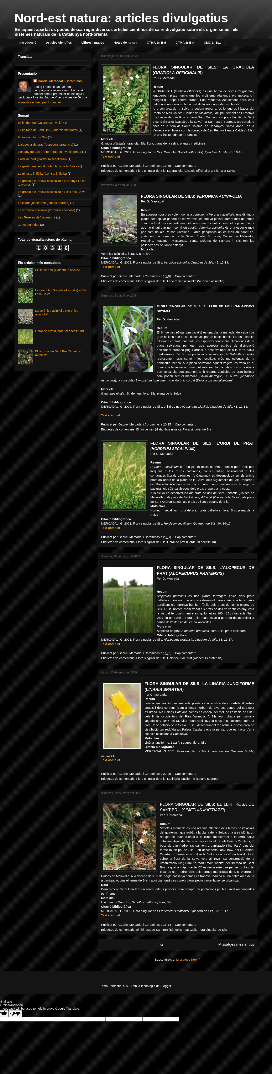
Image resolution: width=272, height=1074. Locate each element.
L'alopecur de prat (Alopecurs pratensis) (195, 658)
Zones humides (28, 224)
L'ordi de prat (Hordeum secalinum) (191, 542)
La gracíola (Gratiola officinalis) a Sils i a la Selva (201, 170)
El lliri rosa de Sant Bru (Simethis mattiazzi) (166, 929)
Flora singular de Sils (150, 170)
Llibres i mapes (92, 42)
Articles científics (59, 42)
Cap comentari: (186, 165)
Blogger (166, 986)
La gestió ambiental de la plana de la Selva (47, 166)
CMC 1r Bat (212, 42)
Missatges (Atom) (188, 959)
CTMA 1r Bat (185, 42)
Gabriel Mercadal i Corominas (60, 81)
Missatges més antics (236, 944)
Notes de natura (125, 42)
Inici (159, 944)
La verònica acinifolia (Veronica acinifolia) (195, 281)
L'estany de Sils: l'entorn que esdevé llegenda (49, 151)
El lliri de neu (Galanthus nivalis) (158, 429)
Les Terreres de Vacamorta (36, 217)
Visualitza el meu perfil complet (39, 102)
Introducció (28, 42)
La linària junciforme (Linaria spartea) (193, 778)
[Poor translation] (15, 1013)
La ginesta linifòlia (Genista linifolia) (42, 173)
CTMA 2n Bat (156, 42)
